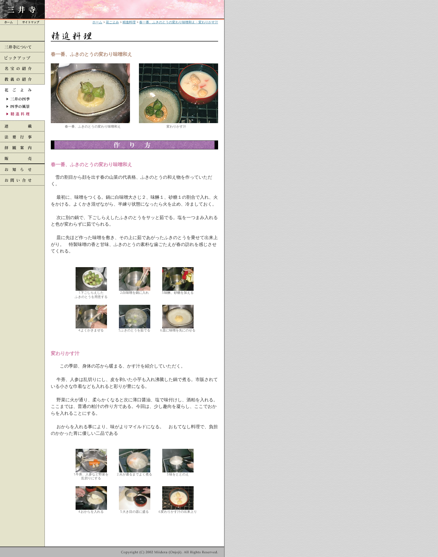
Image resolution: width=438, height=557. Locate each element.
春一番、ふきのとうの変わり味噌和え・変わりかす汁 (178, 22)
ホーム (97, 22)
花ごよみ (112, 22)
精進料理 (129, 22)
